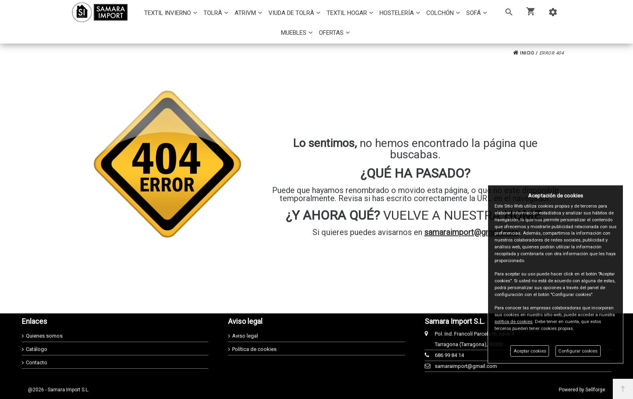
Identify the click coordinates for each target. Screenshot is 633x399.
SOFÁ (473, 13)
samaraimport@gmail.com (471, 232)
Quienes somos (44, 336)
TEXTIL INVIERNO (167, 13)
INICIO (523, 53)
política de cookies (513, 321)
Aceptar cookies (530, 351)
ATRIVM (245, 13)
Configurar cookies (577, 351)
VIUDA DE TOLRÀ (291, 13)
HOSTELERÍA (396, 13)
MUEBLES (293, 32)
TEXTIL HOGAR (347, 13)
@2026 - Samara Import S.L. (58, 390)
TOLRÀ (212, 13)
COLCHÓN (440, 13)
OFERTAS (331, 32)
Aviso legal (245, 336)
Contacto (36, 362)
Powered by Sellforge (582, 390)
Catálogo (36, 349)
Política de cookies (254, 349)
